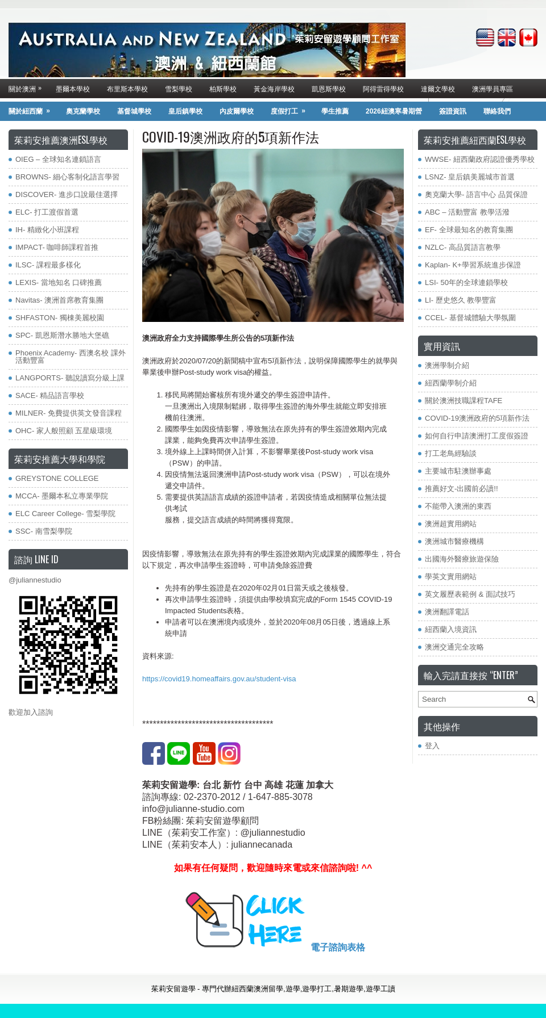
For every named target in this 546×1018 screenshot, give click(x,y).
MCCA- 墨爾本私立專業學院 (61, 496)
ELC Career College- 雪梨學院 (65, 513)
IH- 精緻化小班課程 (47, 229)
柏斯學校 (223, 88)
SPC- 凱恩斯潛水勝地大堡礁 (62, 335)
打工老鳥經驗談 (451, 453)
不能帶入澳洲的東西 (458, 506)
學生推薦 (335, 111)
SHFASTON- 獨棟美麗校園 (59, 317)
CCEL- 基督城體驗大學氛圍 (470, 317)
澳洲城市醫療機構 (454, 541)
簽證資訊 (452, 111)
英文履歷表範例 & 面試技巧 (470, 594)
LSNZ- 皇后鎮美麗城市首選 (470, 177)
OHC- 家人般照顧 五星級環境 (63, 430)
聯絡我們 (497, 111)
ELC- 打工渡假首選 (46, 212)
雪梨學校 (178, 88)
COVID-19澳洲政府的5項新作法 (477, 418)
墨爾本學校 (73, 88)
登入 (432, 745)
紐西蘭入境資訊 (451, 629)
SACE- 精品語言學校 (49, 395)
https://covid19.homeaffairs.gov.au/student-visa (219, 679)
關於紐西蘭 (33, 108)
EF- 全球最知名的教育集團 (469, 229)
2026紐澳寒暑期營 (394, 111)
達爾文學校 (438, 88)
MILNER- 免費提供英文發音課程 (68, 413)
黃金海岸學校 (274, 88)
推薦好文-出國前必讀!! (461, 488)
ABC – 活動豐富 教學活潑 (467, 212)
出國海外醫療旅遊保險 (462, 559)
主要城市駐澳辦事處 (458, 471)
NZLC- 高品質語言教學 (462, 247)
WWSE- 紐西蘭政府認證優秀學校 (480, 159)
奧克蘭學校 (83, 111)
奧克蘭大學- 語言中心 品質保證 (476, 194)
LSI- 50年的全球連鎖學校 (466, 282)
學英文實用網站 (451, 576)
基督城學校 (134, 111)
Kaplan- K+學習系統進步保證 (473, 265)
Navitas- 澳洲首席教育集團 (59, 300)
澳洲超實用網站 (451, 524)
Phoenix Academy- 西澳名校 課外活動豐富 (70, 357)
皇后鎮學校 (185, 111)
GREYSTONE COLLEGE (56, 478)
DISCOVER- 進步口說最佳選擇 (66, 194)
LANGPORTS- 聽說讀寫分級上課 (70, 378)
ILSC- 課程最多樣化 (48, 265)
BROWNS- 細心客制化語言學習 (67, 177)
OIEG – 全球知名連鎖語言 (58, 159)
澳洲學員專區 (492, 88)
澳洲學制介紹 (447, 365)
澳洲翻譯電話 (447, 612)
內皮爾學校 (237, 111)
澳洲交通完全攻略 (454, 647)
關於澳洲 (28, 86)
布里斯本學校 (127, 88)
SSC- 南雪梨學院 (43, 531)
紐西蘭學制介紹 (451, 383)
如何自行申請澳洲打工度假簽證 (476, 436)
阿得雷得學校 (383, 88)
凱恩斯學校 (329, 88)
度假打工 (292, 108)
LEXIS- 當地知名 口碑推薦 (58, 282)
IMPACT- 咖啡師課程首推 (56, 247)
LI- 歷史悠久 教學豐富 (461, 300)
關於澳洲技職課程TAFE (463, 400)
